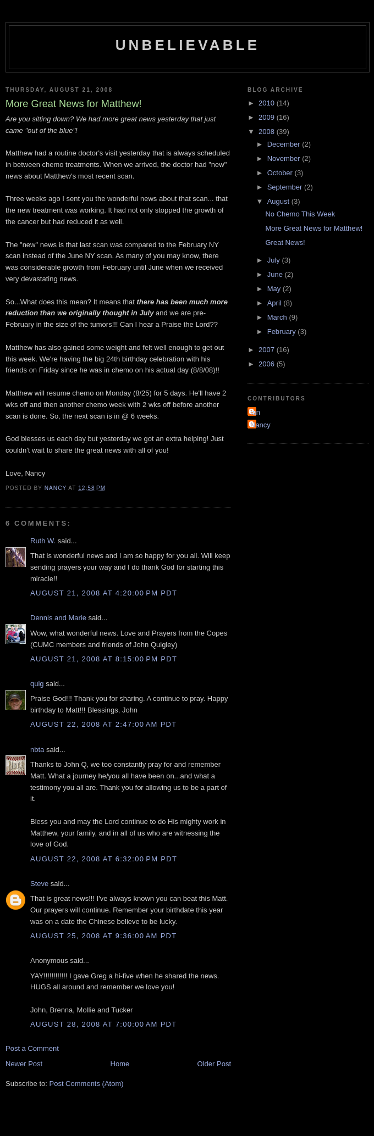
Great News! (285, 242)
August (279, 201)
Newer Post (24, 1064)
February (282, 331)
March (278, 317)
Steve (39, 883)
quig (37, 684)
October (281, 173)
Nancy (260, 425)
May (275, 289)
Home (120, 1064)
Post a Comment (32, 1048)
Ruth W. (43, 541)
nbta (37, 749)
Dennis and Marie (58, 618)
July (274, 260)
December (284, 144)
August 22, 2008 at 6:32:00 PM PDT (103, 859)
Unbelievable (188, 45)
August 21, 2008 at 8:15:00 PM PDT (103, 659)
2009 (267, 117)
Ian (255, 412)
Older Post (214, 1064)
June (276, 274)
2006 (267, 364)
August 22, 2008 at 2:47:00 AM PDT (103, 724)
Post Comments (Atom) (87, 1083)
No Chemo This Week (300, 214)
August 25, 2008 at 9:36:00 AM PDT (103, 936)
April (275, 303)
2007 (267, 350)
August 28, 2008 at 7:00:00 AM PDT (103, 1024)
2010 (267, 103)
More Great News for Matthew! (313, 228)
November (284, 158)
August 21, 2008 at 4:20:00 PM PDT (103, 593)
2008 (267, 131)
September (285, 187)
